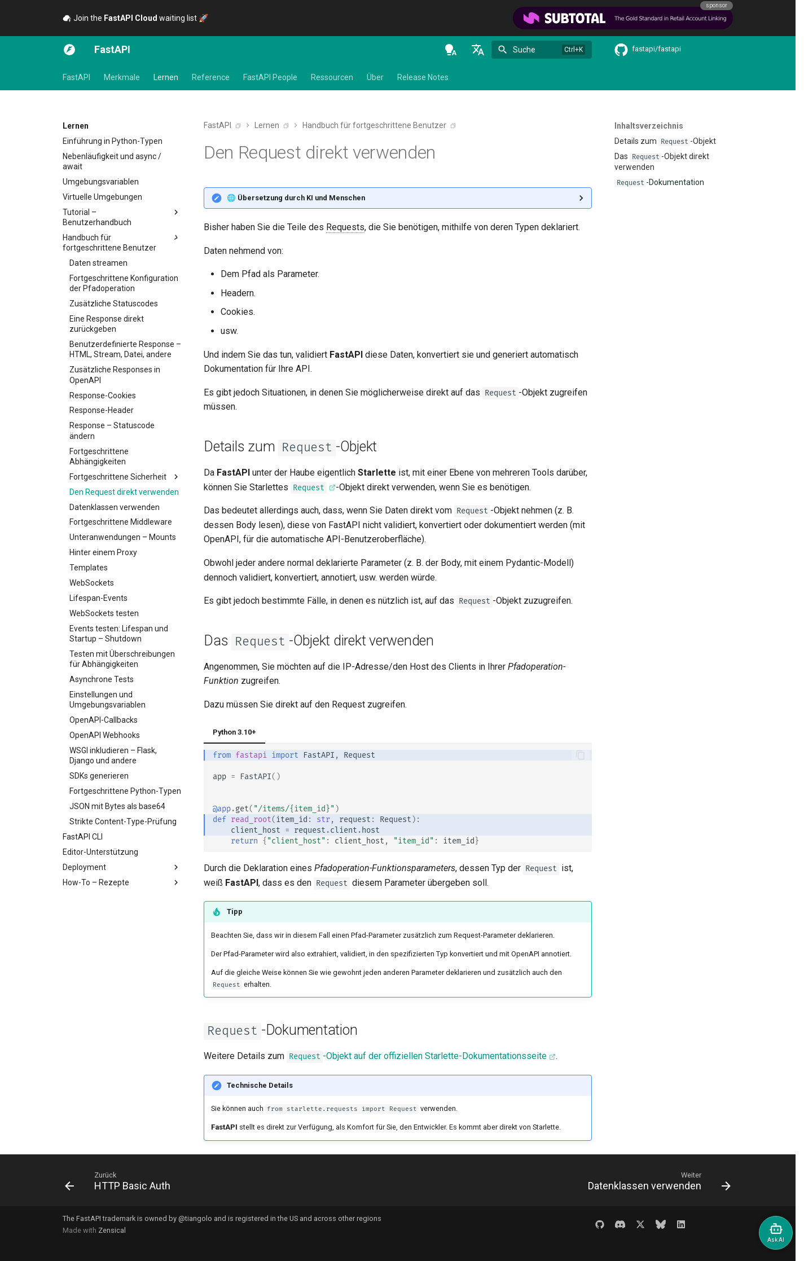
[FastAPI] (69, 49)
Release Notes (423, 77)
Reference (211, 77)
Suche (524, 49)
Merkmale (122, 77)
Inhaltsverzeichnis (648, 125)
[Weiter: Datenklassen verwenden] (656, 1184)
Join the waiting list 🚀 (135, 18)
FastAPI (76, 77)
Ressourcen (332, 77)
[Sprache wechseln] (478, 49)
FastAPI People (270, 77)
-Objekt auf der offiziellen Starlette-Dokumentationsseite (417, 1057)
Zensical (112, 1230)
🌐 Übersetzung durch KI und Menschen (296, 198)
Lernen (165, 77)
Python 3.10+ (234, 732)
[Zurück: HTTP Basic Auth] (121, 1184)
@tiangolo (195, 1218)
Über (375, 77)
